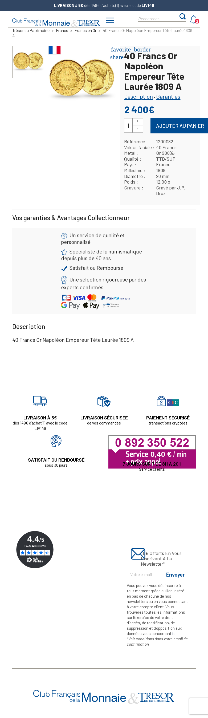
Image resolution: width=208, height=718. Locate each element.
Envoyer (175, 574)
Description (138, 96)
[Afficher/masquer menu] (110, 21)
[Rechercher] (157, 18)
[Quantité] (128, 125)
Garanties (168, 96)
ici (174, 633)
